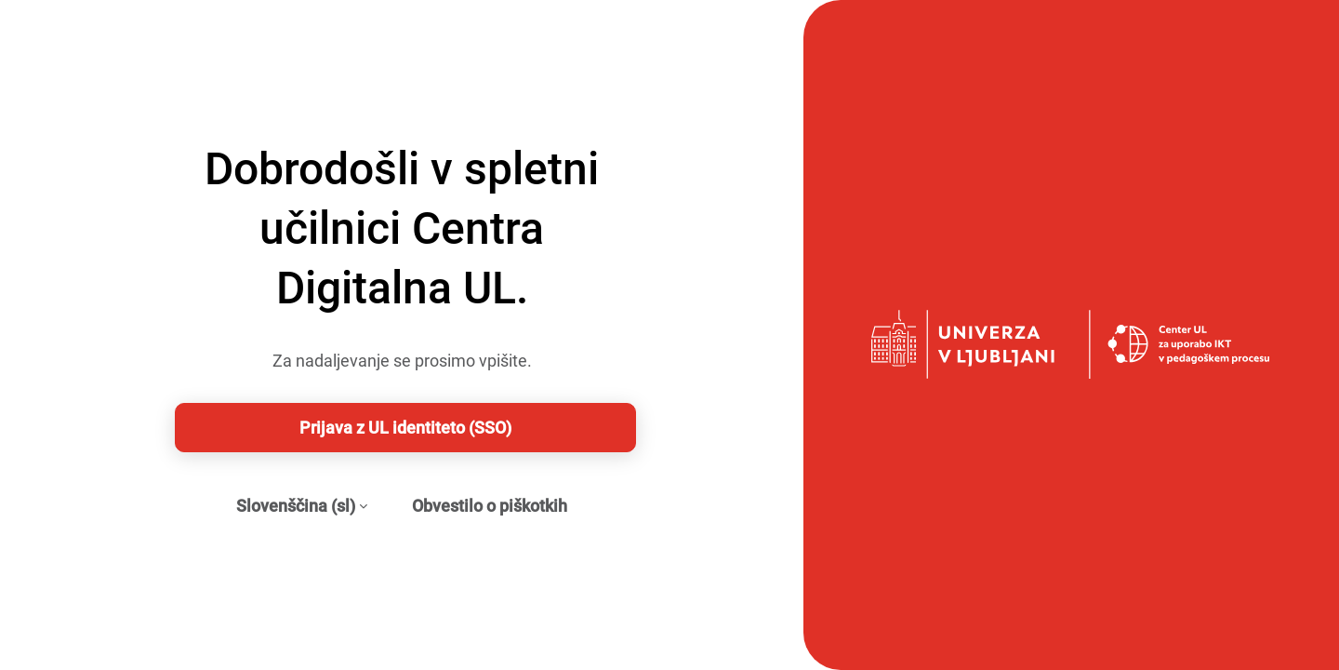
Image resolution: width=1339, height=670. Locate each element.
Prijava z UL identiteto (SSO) (405, 427)
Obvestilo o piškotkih (489, 506)
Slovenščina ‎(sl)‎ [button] (295, 506)
